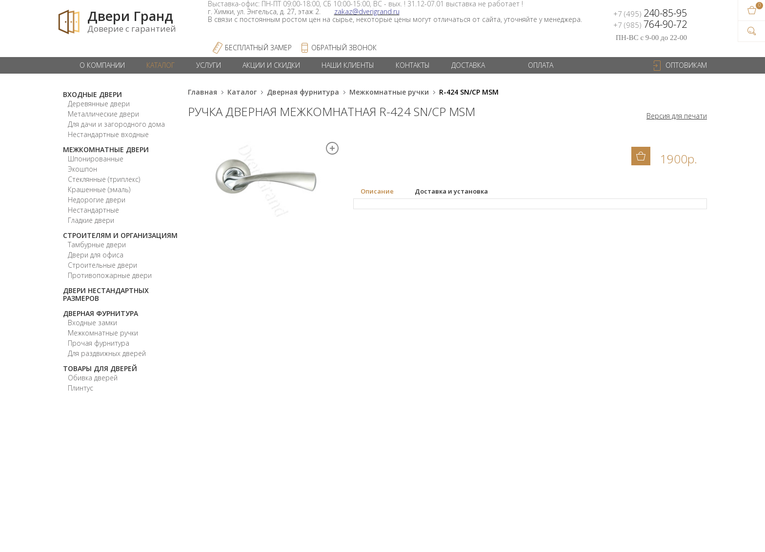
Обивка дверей (93, 377)
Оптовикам (686, 65)
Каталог (160, 65)
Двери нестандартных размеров (106, 294)
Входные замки (92, 322)
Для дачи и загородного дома (116, 124)
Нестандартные (93, 210)
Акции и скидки (271, 65)
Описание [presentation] (377, 191)
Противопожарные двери (110, 275)
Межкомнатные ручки (103, 332)
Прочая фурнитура (98, 343)
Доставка (468, 65)
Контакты (413, 65)
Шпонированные (95, 158)
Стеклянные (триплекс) (104, 179)
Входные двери (92, 94)
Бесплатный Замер (258, 47)
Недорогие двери (96, 199)
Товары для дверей (100, 368)
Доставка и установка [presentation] (451, 191)
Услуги (208, 65)
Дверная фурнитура (100, 313)
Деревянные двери (99, 103)
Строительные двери (102, 265)
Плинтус (80, 388)
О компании (102, 65)
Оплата (540, 65)
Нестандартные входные (108, 134)
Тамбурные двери (97, 244)
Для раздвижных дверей (107, 353)
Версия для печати (676, 116)
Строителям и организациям (120, 235)
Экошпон (82, 169)
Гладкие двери (91, 220)
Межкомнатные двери (106, 149)
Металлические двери (103, 113)
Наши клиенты (348, 65)
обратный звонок (344, 47)
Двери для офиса (95, 254)
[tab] (383, 191)
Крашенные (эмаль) (99, 189)
